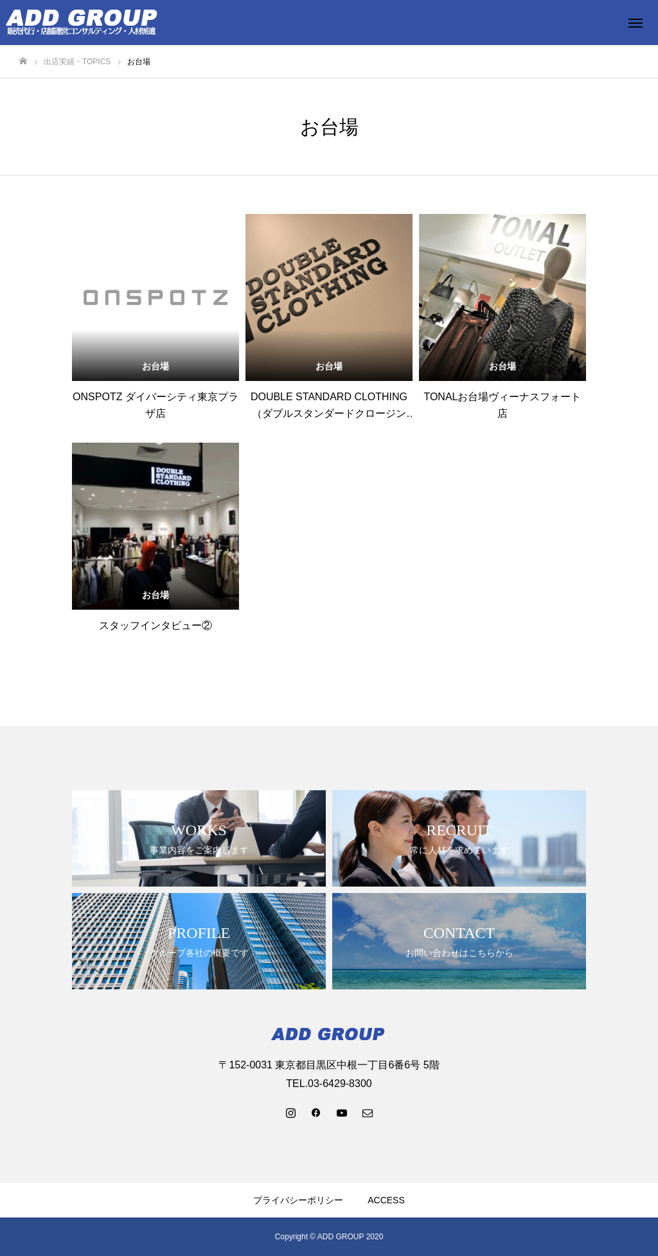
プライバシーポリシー (298, 1200)
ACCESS (386, 1200)
